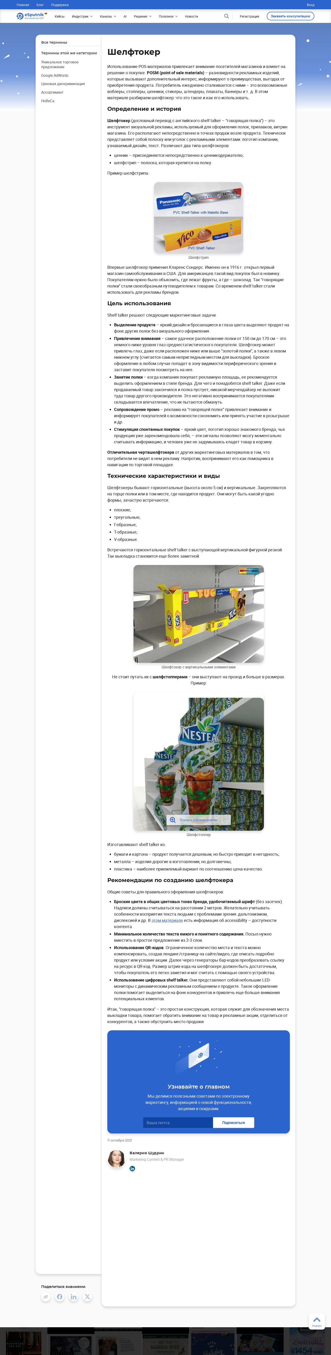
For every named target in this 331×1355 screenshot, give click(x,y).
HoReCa (47, 100)
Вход (310, 5)
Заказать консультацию (290, 16)
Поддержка (60, 5)
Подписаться (233, 1122)
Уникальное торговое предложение (59, 64)
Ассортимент (52, 92)
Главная (23, 5)
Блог (40, 5)
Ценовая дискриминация (63, 83)
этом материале (167, 920)
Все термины (54, 42)
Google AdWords (54, 75)
